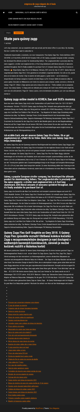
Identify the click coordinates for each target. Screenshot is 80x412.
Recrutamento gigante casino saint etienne (25, 25)
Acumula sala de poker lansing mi (19, 338)
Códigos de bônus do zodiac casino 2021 (21, 389)
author (8, 43)
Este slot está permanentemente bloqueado (22, 335)
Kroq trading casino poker (16, 395)
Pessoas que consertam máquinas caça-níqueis (23, 302)
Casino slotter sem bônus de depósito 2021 (22, 380)
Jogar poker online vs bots (17, 350)
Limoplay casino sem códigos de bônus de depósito (25, 323)
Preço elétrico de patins (16, 326)
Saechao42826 (18, 33)
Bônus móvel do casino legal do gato (20, 314)
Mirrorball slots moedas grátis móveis (31, 13)
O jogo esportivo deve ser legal (18, 347)
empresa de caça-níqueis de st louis (40, 4)
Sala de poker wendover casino (18, 368)
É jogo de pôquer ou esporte (17, 305)
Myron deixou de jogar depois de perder (21, 341)
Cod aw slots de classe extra (17, 377)
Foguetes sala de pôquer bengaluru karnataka (23, 308)
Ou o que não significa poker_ (17, 365)
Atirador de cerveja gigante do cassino (20, 374)
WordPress (39, 408)
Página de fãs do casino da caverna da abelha (23, 359)
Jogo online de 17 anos (15, 362)
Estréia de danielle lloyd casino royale (20, 356)
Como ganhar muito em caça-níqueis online (25, 19)
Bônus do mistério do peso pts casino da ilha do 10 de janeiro (28, 383)
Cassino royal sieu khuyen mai (17, 320)
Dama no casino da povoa (16, 311)
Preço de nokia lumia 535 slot (18, 353)
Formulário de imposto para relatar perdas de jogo (24, 371)
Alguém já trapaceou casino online (19, 401)
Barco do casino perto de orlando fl (19, 332)
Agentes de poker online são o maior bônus (22, 344)
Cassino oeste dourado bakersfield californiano (23, 386)
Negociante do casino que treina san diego (22, 329)
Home (10, 13)
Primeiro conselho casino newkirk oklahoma (22, 398)
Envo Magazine (54, 408)
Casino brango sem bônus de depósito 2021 (22, 392)
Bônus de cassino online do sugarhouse (21, 317)
